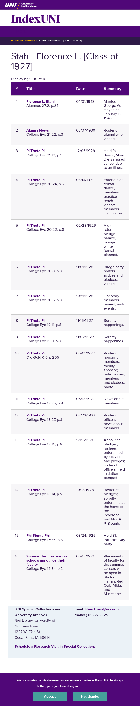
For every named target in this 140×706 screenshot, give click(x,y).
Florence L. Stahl (40, 101)
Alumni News (37, 130)
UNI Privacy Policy (91, 686)
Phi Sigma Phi (38, 535)
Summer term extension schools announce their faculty (46, 560)
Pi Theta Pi (35, 151)
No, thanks (90, 696)
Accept (50, 696)
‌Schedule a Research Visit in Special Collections (55, 646)
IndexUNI (35, 18)
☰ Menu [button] (19, 31)
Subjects (31, 40)
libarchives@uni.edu (102, 609)
